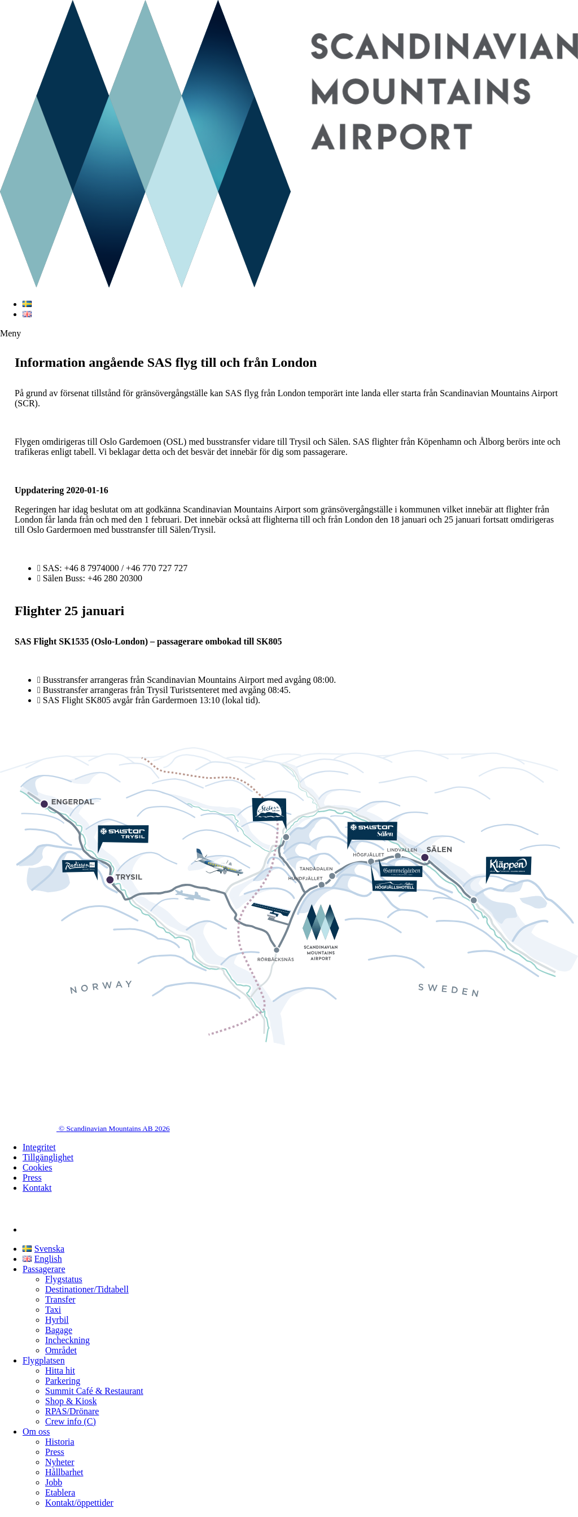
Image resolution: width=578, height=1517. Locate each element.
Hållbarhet (64, 1472)
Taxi (53, 1309)
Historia (60, 1441)
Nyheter (60, 1462)
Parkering (62, 1381)
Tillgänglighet (48, 1157)
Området (61, 1350)
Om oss (36, 1431)
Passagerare (44, 1269)
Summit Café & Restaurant (94, 1391)
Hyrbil (57, 1320)
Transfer (60, 1299)
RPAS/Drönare (72, 1411)
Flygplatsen (44, 1360)
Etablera (60, 1492)
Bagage (58, 1330)
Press (32, 1177)
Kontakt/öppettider (79, 1502)
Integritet (39, 1147)
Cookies (37, 1167)
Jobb (53, 1482)
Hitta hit (60, 1370)
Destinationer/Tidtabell (87, 1289)
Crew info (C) (70, 1421)
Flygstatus (63, 1279)
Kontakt (37, 1187)
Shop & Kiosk (71, 1401)
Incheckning (67, 1340)
